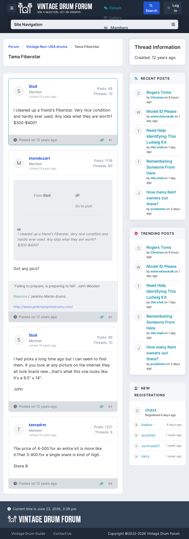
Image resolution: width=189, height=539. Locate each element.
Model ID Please (161, 111)
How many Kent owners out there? (161, 198)
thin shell (157, 147)
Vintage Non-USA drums (46, 46)
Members (116, 27)
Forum (112, 7)
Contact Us (62, 533)
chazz (151, 409)
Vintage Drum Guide (28, 533)
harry (145, 456)
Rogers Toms (158, 92)
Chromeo (157, 97)
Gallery (113, 17)
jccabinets (158, 209)
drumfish (148, 435)
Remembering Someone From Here (160, 167)
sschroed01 (150, 446)
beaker (147, 425)
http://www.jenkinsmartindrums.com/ (43, 307)
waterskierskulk (162, 116)
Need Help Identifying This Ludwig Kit (161, 136)
